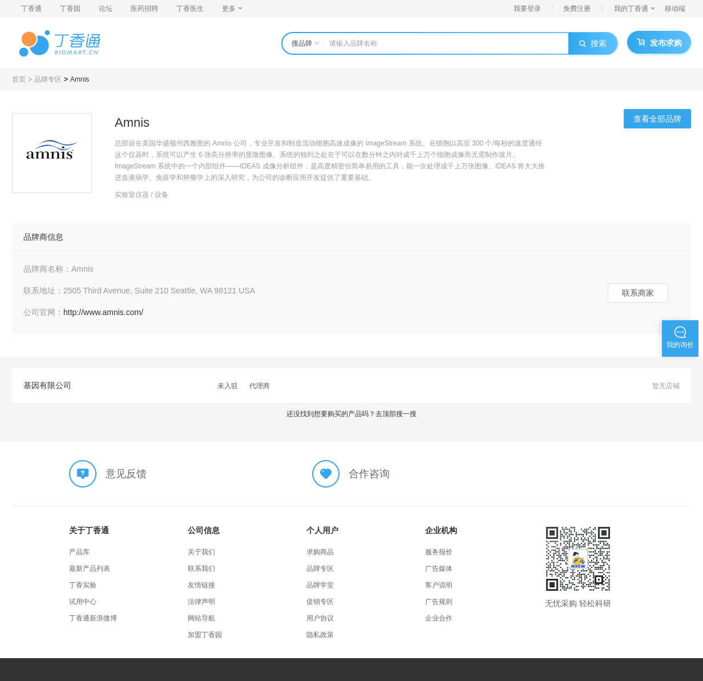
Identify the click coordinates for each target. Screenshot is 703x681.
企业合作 (438, 618)
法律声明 (201, 602)
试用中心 (82, 602)
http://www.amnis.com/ (103, 312)
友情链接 (201, 585)
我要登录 (527, 9)
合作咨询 (369, 473)
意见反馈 (126, 473)
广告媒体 (438, 569)
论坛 (105, 9)
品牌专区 (48, 79)
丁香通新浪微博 (93, 618)
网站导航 (201, 618)
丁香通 (31, 9)
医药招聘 (144, 9)
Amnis (79, 79)
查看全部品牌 (657, 118)
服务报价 (438, 552)
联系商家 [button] (638, 292)
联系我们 (201, 569)
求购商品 (320, 552)
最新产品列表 (89, 569)
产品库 (79, 552)
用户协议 (320, 618)
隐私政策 (320, 635)
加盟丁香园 (205, 635)
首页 (19, 79)
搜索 (593, 43)
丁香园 (70, 9)
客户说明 (438, 585)
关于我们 (201, 552)
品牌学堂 (320, 585)
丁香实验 (82, 585)
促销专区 (320, 602)
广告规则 (438, 602)
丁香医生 (190, 9)
